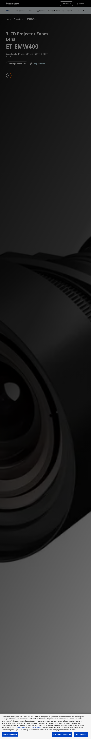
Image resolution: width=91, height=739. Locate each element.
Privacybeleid (36, 727)
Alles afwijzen (81, 734)
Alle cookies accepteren (62, 734)
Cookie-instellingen (10, 734)
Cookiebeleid (21, 727)
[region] (45, 726)
